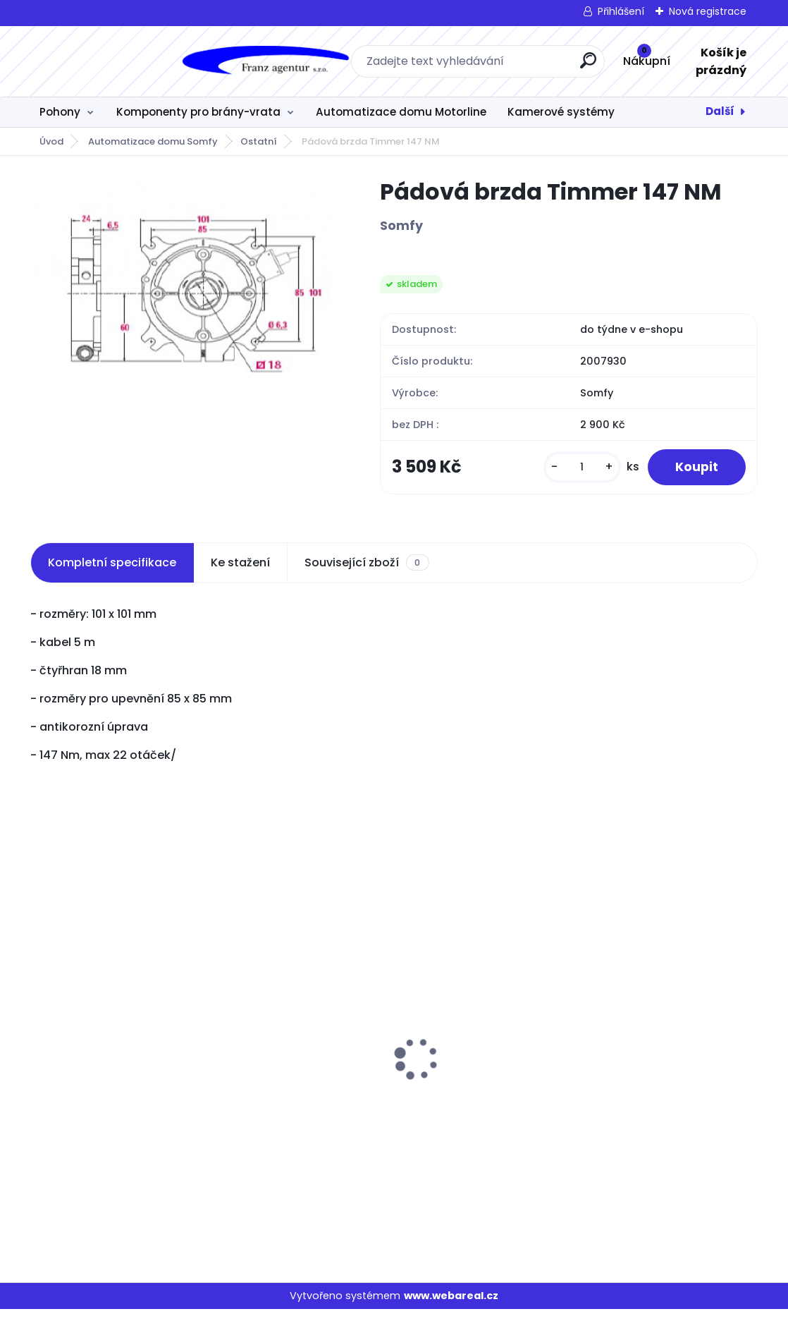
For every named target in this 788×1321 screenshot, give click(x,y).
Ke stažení (240, 574)
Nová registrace (707, 11)
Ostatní (258, 141)
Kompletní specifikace (112, 574)
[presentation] (40, 1048)
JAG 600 (62, 1030)
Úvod (51, 141)
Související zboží (366, 574)
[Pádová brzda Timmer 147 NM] (182, 291)
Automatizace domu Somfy (153, 141)
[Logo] (116, 61)
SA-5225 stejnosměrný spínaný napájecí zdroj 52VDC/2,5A (372, 1108)
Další (720, 111)
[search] (500, 66)
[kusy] (581, 473)
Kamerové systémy (561, 111)
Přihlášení (621, 11)
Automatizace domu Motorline (401, 111)
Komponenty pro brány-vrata (198, 111)
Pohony (59, 111)
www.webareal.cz (451, 1307)
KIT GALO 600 (568, 1097)
